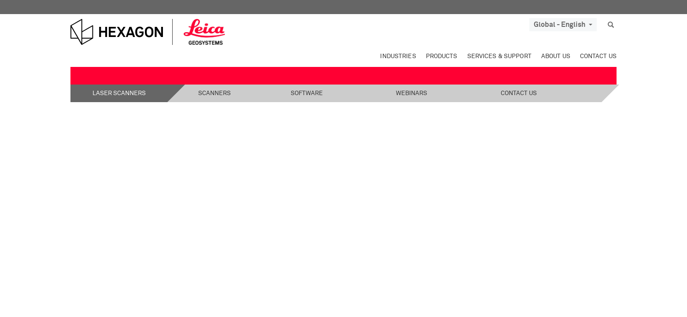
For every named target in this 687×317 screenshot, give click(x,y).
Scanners (214, 93)
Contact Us (598, 56)
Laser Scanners (119, 93)
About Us (555, 56)
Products (442, 56)
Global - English (563, 24)
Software (307, 93)
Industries (398, 56)
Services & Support (499, 56)
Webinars (411, 93)
